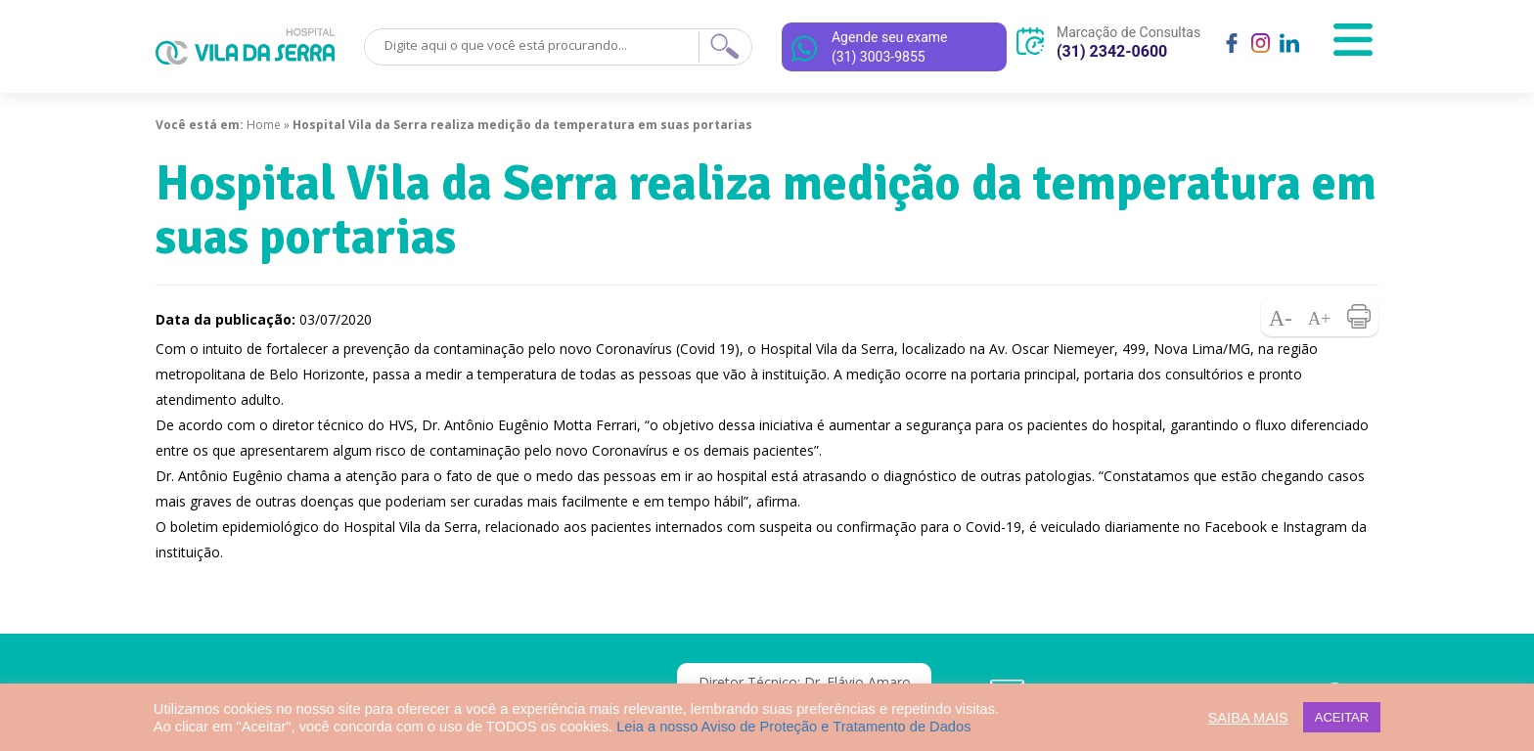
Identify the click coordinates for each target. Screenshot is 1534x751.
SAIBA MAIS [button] (1248, 718)
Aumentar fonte (1319, 316)
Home (264, 124)
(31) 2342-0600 (1112, 51)
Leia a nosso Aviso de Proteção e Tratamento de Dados (793, 726)
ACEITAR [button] (1342, 717)
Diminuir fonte (1280, 316)
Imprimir (1358, 316)
